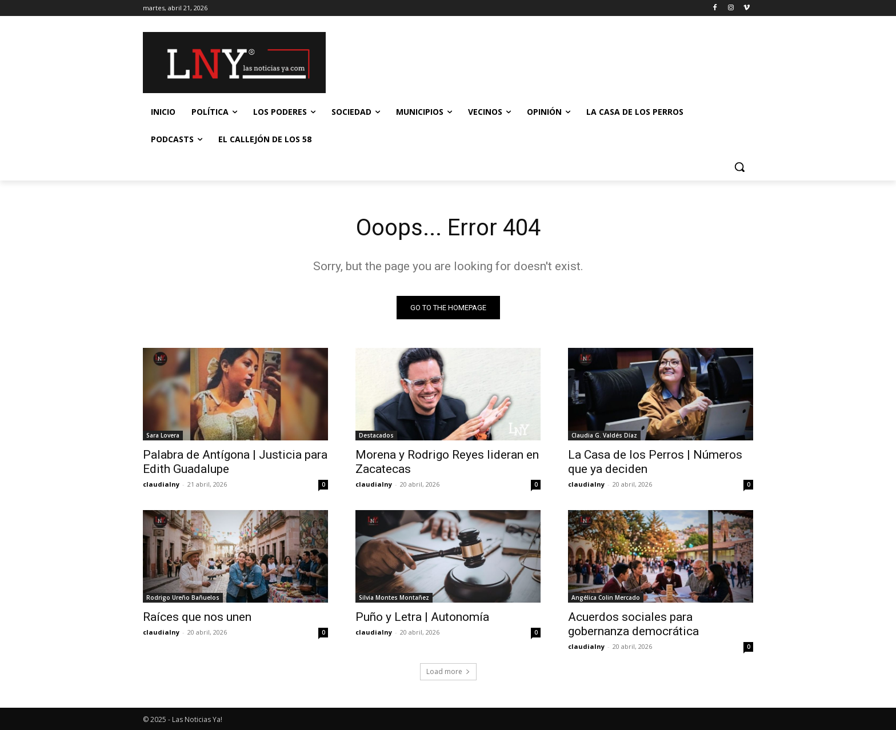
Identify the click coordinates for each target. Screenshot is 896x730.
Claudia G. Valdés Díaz (604, 435)
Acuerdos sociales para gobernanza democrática (633, 624)
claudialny (161, 484)
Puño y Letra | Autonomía (422, 617)
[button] (739, 167)
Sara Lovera (162, 435)
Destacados (376, 435)
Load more (448, 671)
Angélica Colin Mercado (605, 597)
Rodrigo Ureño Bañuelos (182, 597)
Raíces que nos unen (197, 617)
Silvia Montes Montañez (394, 597)
